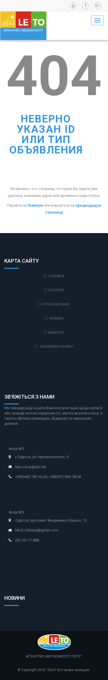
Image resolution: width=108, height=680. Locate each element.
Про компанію (54, 304)
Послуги (54, 290)
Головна (54, 276)
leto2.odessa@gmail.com (36, 530)
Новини (54, 318)
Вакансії (54, 333)
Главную (35, 205)
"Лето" (51, 670)
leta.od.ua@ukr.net (30, 467)
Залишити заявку (54, 347)
